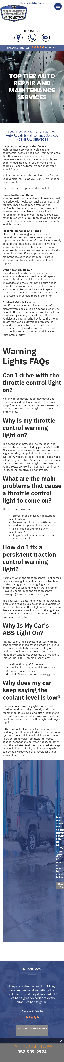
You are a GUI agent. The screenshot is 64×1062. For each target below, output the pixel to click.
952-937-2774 (40, 178)
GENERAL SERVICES (33, 139)
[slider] (38, 47)
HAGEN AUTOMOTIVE (23, 132)
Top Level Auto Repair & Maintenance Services (32, 133)
